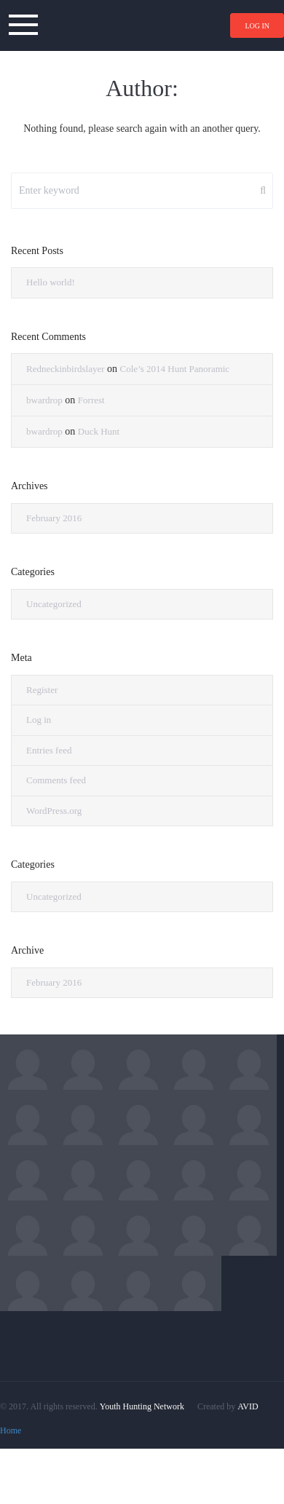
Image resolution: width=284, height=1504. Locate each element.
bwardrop (44, 400)
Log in (257, 26)
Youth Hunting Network (142, 1406)
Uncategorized (54, 603)
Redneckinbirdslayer (65, 368)
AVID (247, 1406)
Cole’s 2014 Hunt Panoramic (175, 368)
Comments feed (56, 780)
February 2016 (54, 517)
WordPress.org (54, 810)
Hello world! (50, 282)
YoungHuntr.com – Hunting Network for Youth (142, 25)
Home (10, 1430)
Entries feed (48, 750)
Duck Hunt (98, 431)
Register (42, 689)
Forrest (91, 400)
